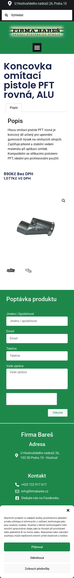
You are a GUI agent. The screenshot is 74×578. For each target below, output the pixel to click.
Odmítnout (37, 558)
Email (10, 331)
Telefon (11, 348)
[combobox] (37, 15)
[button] (68, 510)
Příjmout (37, 547)
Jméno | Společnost (20, 314)
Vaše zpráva (14, 366)
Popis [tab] (14, 108)
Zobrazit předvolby (37, 569)
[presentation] (31, 399)
